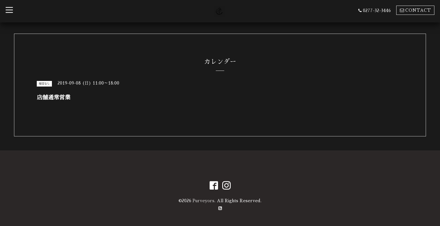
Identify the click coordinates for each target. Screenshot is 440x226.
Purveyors (203, 201)
